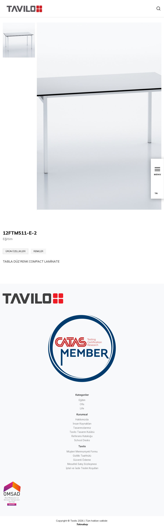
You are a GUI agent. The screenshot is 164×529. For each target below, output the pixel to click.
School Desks (82, 440)
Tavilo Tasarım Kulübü (82, 431)
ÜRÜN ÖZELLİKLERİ (15, 251)
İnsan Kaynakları (82, 423)
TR (156, 193)
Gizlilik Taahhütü (82, 455)
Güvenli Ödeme (82, 459)
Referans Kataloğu (82, 436)
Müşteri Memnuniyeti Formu (82, 451)
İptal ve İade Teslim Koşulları (82, 468)
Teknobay (82, 524)
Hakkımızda (82, 419)
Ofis (82, 404)
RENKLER (38, 251)
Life (82, 408)
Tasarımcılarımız (82, 427)
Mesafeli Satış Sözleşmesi (82, 463)
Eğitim (82, 400)
